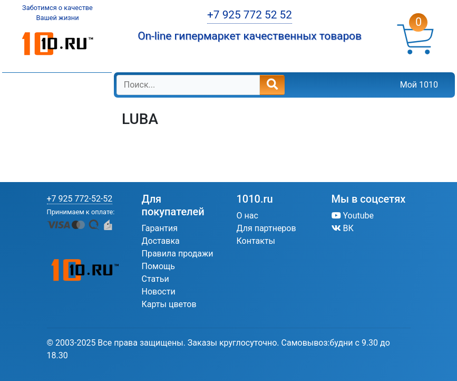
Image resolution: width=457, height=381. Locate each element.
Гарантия (160, 228)
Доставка (161, 241)
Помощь (158, 266)
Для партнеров (266, 228)
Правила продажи (177, 254)
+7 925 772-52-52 (80, 199)
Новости (159, 292)
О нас (247, 216)
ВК (343, 228)
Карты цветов (169, 304)
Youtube (353, 216)
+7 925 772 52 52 (249, 14)
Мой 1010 (419, 85)
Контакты (256, 241)
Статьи (155, 279)
